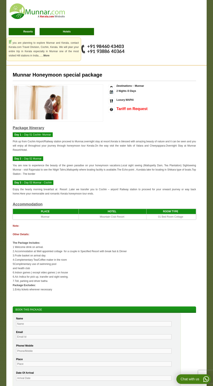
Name (19, 318)
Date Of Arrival (25, 372)
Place (19, 359)
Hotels (67, 31)
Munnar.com (37, 11)
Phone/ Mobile (24, 345)
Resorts (28, 31)
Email (19, 332)
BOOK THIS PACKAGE (28, 309)
